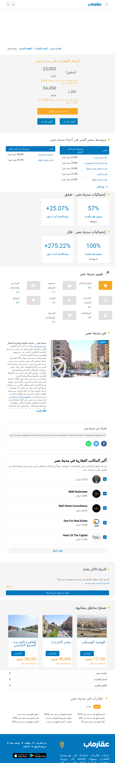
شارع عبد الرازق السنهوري (95, 163)
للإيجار (88, 707)
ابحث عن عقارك (67, 121)
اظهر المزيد (41, 410)
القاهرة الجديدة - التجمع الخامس (23, 643)
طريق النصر (102, 174)
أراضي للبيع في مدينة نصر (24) (25, 721)
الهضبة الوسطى (93, 642)
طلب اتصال (57, 551)
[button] (55, 358)
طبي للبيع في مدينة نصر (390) (25, 718)
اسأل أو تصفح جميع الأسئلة (57, 593)
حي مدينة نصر (40, 346)
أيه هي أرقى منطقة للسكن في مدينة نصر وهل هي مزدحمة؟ (83, 579)
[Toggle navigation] (106, 4)
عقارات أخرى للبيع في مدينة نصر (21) (59, 722)
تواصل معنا (15, 743)
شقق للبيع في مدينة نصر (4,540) (28, 714)
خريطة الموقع (40, 746)
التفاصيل (18, 653)
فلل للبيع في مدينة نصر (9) (93, 721)
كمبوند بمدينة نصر (45, 154)
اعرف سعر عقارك (57, 111)
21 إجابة (9, 587)
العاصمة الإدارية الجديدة (19, 397)
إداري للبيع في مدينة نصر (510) (91, 714)
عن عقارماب (40, 743)
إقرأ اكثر (102, 187)
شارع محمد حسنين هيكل (96, 168)
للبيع (97, 707)
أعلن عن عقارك (45, 121)
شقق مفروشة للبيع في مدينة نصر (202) (59, 718)
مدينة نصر (87, 583)
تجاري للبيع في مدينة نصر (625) (58, 714)
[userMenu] (11, 4)
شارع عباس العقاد (99, 179)
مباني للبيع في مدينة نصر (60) (92, 718)
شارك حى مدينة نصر (95, 428)
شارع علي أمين (100, 157)
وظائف (27, 743)
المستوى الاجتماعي (101, 583)
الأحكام (26, 746)
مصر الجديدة (61, 642)
